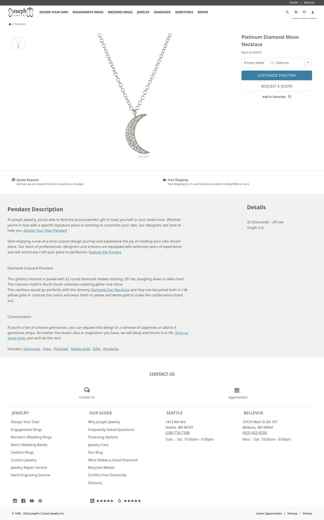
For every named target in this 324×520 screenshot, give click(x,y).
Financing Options (103, 437)
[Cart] (296, 12)
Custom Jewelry (23, 460)
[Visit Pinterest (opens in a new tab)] (41, 501)
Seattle (174, 412)
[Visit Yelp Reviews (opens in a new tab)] (130, 501)
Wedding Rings (120, 12)
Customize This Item (277, 75)
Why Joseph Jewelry (104, 421)
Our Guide (100, 412)
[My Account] (312, 12)
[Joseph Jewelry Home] (10, 24)
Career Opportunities (269, 513)
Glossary (95, 482)
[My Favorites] (304, 12)
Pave (47, 348)
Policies (307, 513)
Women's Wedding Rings (31, 437)
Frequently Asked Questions (111, 429)
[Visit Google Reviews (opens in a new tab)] (102, 501)
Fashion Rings (22, 452)
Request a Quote (276, 86)
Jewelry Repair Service (29, 467)
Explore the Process (105, 252)
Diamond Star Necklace (110, 289)
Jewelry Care (98, 444)
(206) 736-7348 (177, 432)
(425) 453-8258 (255, 432)
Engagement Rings (88, 12)
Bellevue (253, 412)
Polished (61, 348)
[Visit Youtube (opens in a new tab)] (33, 501)
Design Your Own (54, 12)
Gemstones (184, 12)
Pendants (111, 348)
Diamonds (162, 12)
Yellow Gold (80, 348)
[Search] (287, 12)
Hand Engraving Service (30, 475)
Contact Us (162, 373)
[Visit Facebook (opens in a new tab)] (24, 501)
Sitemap (292, 513)
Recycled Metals (101, 467)
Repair (203, 12)
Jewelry (143, 12)
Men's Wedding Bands (29, 444)
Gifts (96, 348)
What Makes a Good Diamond (113, 460)
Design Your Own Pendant (45, 230)
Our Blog (95, 452)
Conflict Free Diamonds (107, 475)
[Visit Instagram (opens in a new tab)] (16, 501)
